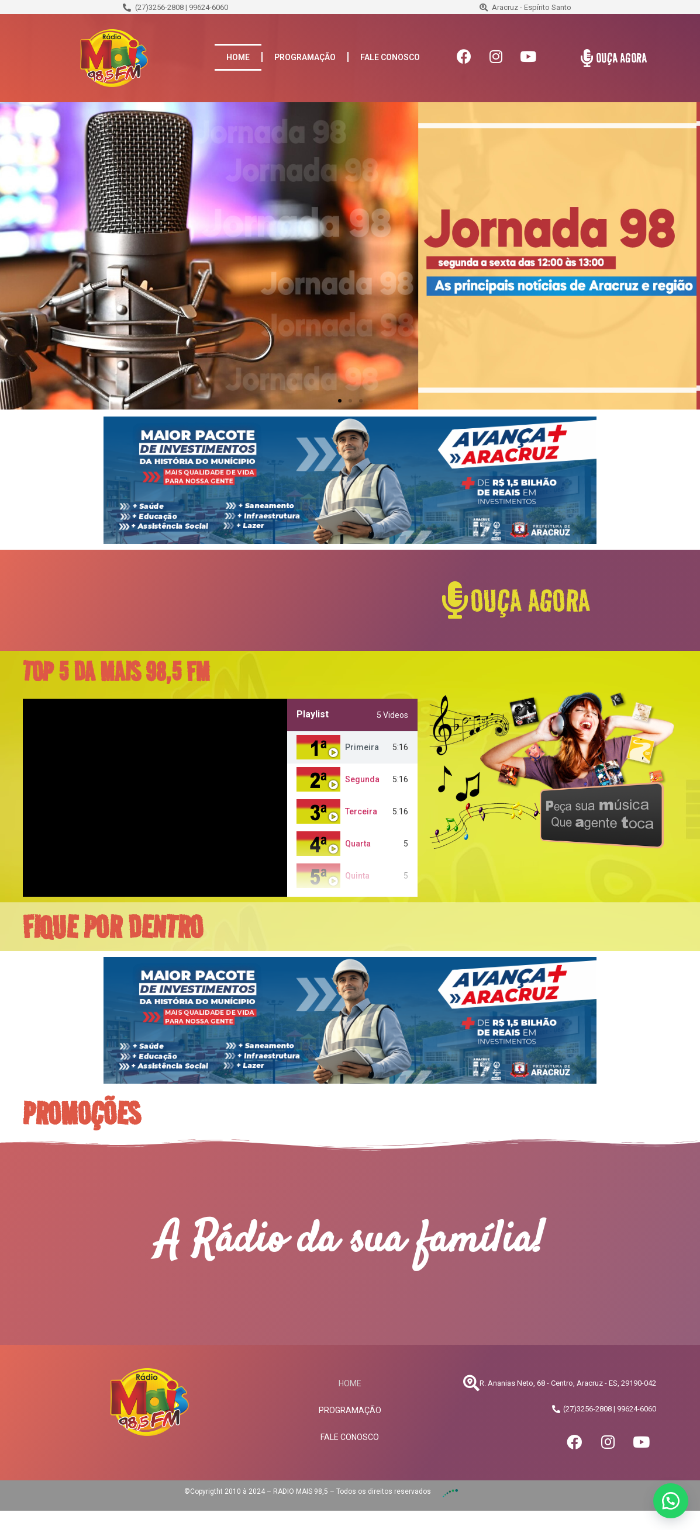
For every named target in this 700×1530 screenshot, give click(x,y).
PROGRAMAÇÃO (305, 57)
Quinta (357, 875)
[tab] (352, 747)
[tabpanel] (155, 798)
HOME (238, 57)
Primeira (362, 747)
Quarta (358, 843)
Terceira (361, 811)
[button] (340, 401)
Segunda (362, 779)
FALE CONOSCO (390, 57)
